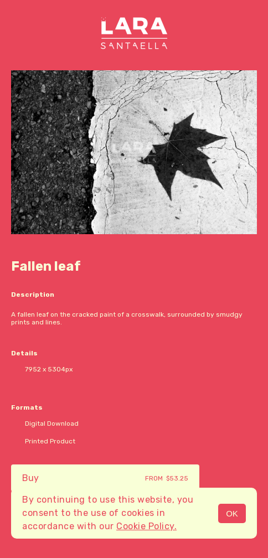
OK (232, 513)
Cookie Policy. (146, 526)
